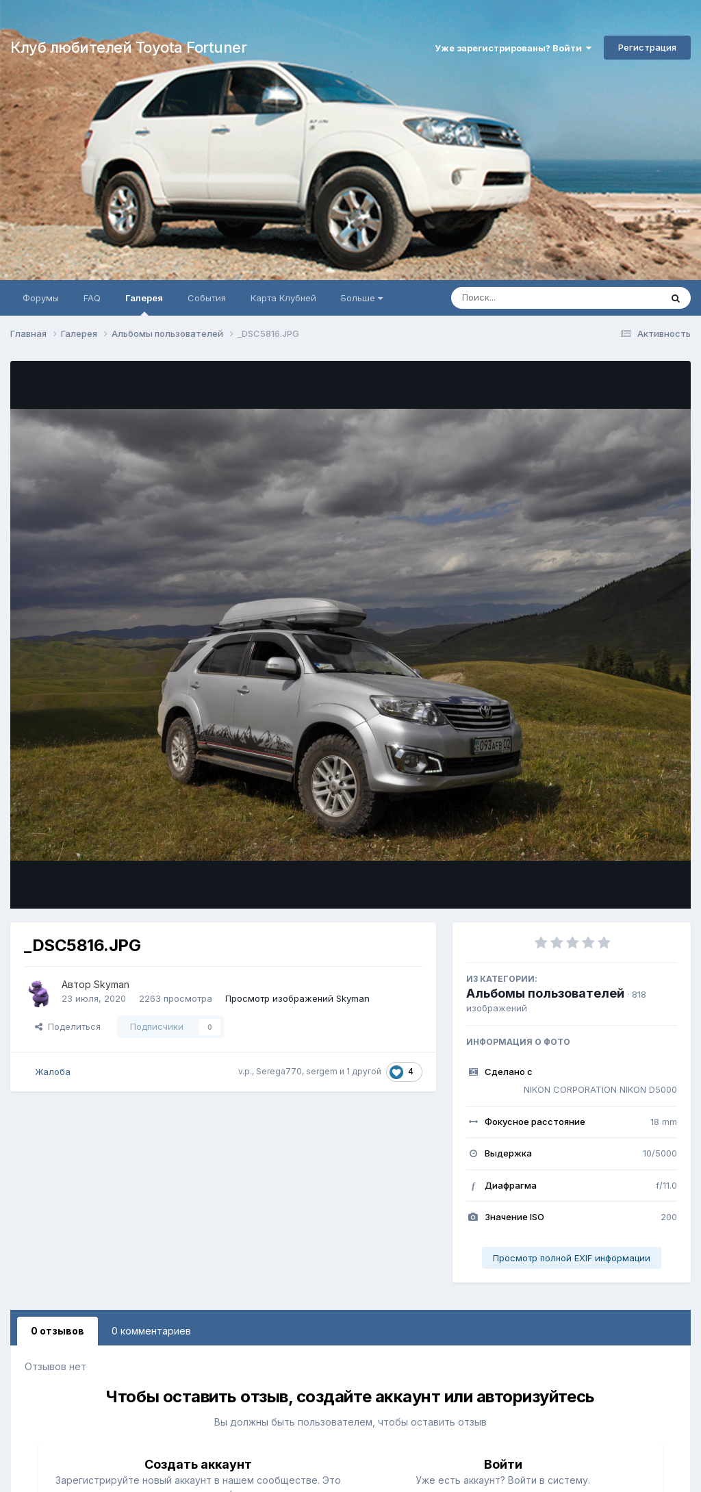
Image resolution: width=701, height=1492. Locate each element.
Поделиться (68, 1026)
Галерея (144, 304)
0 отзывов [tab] (57, 1331)
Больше (362, 297)
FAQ (92, 297)
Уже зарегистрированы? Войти (513, 47)
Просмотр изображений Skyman (297, 998)
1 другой (363, 1071)
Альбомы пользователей (545, 993)
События (207, 297)
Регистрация (647, 47)
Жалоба (53, 1071)
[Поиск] (530, 298)
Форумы (41, 297)
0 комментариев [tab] (151, 1331)
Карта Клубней (283, 297)
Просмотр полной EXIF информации (571, 1257)
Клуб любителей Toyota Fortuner (128, 47)
